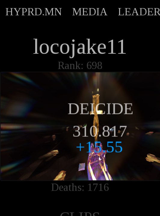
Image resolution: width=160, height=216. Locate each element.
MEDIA (90, 12)
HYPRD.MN (33, 12)
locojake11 (80, 46)
